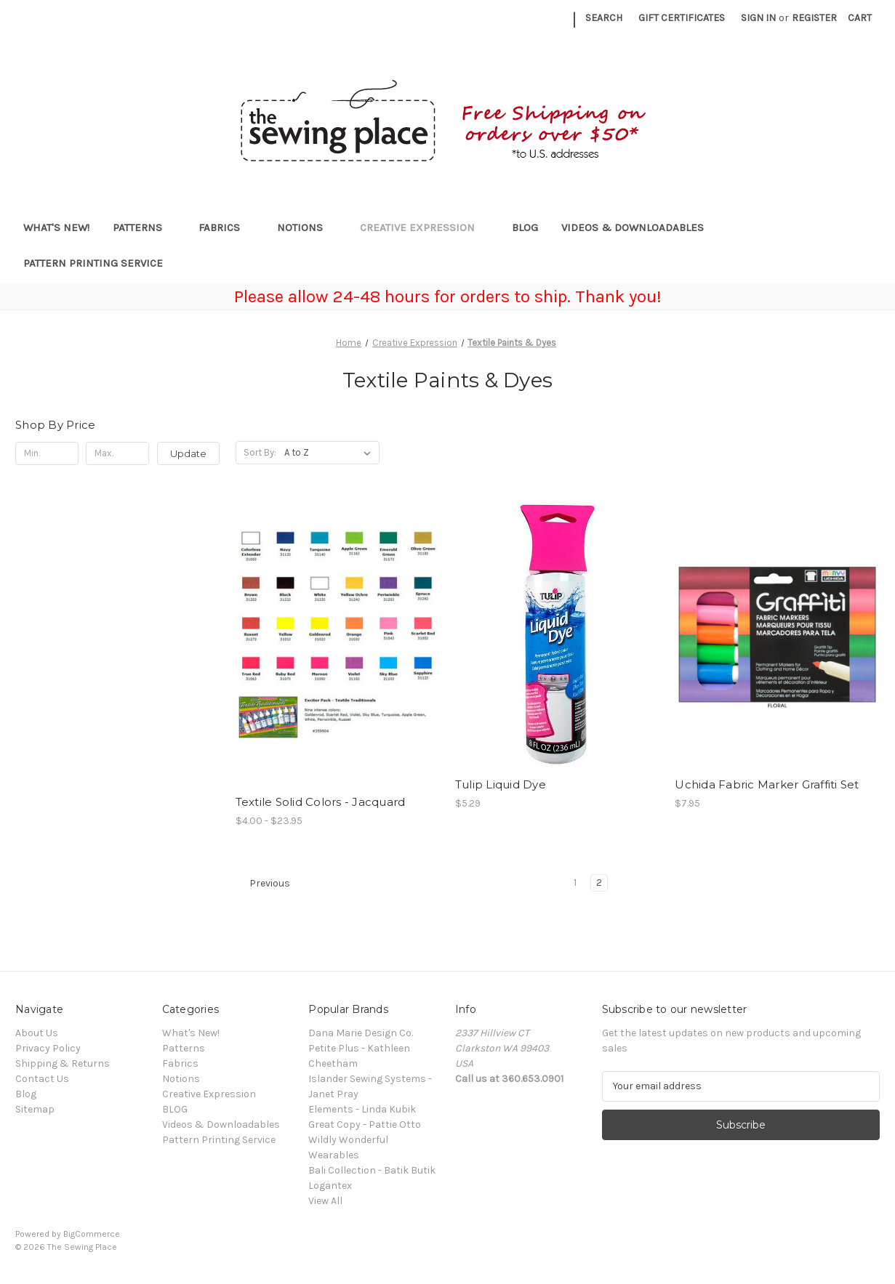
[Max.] (117, 453)
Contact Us (42, 1079)
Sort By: (260, 452)
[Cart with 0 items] (860, 18)
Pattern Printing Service (93, 263)
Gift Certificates (681, 18)
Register (814, 18)
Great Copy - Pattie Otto (364, 1124)
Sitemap (35, 1109)
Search (603, 18)
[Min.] (47, 453)
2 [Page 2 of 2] (599, 882)
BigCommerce (91, 1234)
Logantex (330, 1185)
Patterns (144, 227)
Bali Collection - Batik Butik (372, 1170)
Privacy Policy (48, 1048)
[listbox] (330, 453)
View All (325, 1201)
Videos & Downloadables (639, 227)
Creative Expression (424, 227)
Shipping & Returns (62, 1063)
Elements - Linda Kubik (362, 1109)
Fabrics (226, 227)
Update (188, 453)
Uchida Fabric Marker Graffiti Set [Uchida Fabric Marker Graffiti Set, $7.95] (767, 784)
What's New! (56, 227)
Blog (25, 1094)
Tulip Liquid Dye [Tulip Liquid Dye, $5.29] (500, 784)
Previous (263, 883)
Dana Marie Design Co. (360, 1033)
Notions (307, 227)
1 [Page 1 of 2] (575, 882)
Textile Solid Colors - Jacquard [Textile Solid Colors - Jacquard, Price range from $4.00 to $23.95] (321, 802)
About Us (36, 1033)
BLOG (525, 227)
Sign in (758, 18)
